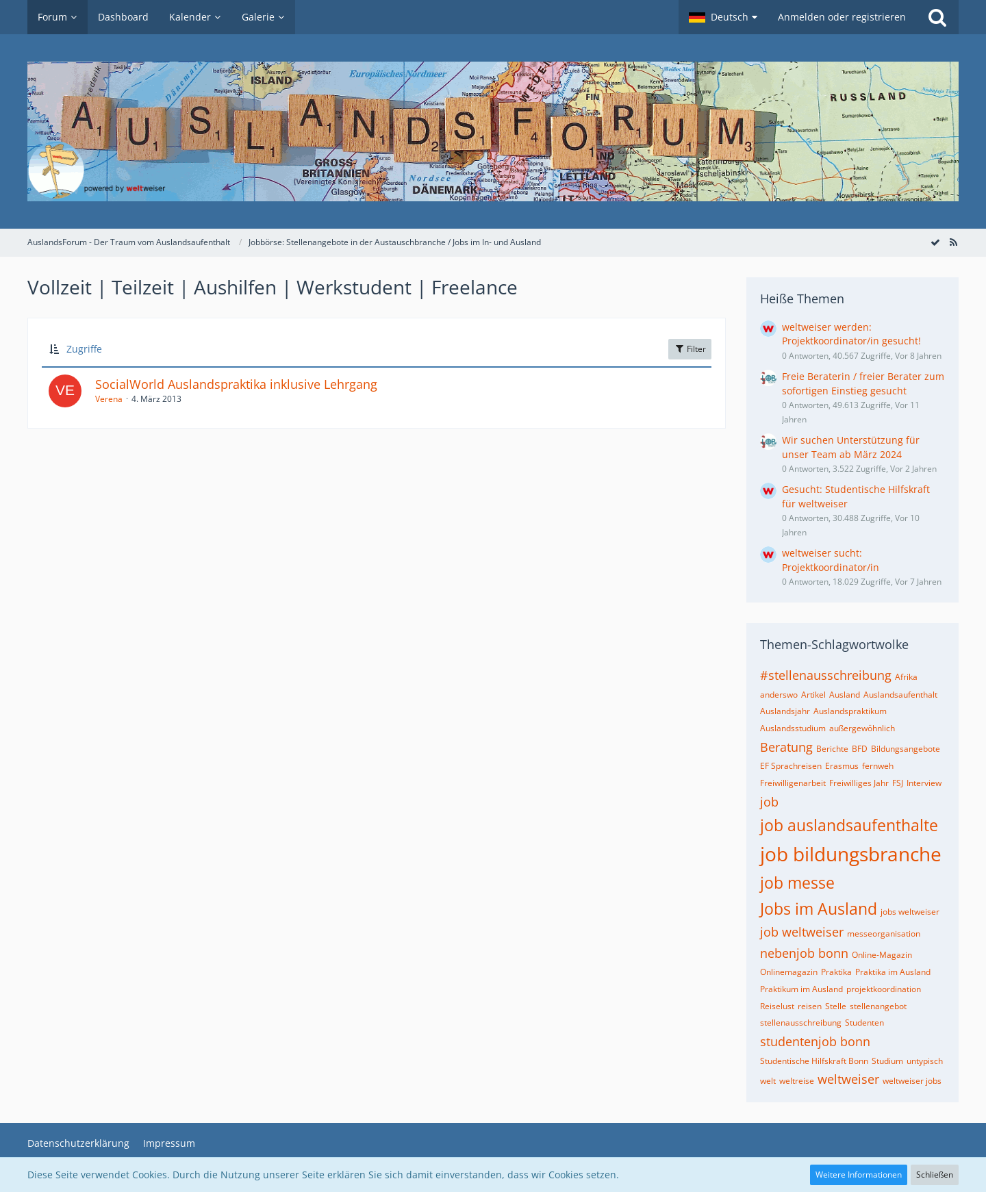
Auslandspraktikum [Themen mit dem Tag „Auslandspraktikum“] (850, 711)
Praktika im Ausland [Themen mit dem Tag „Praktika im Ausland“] (893, 972)
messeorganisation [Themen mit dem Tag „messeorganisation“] (883, 933)
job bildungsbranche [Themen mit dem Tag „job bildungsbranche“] (850, 854)
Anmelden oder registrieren (842, 16)
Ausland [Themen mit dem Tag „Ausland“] (844, 694)
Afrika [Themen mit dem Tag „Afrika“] (906, 677)
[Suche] (937, 17)
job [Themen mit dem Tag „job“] (769, 802)
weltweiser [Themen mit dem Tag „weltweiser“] (848, 1079)
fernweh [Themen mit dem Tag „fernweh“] (878, 766)
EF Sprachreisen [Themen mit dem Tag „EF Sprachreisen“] (791, 766)
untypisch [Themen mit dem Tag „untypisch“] (925, 1061)
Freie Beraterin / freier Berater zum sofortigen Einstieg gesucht (863, 383)
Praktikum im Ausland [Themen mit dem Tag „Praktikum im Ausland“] (801, 989)
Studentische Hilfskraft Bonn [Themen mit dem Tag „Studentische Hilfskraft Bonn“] (814, 1061)
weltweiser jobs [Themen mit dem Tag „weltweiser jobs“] (912, 1081)
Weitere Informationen (859, 1174)
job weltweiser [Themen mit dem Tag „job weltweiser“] (802, 932)
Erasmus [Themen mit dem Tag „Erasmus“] (842, 766)
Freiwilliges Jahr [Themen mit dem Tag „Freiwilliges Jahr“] (859, 783)
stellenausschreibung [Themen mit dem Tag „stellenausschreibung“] (801, 1022)
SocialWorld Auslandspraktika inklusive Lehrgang (236, 384)
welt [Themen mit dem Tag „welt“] (768, 1081)
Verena (109, 399)
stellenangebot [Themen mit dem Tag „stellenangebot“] (878, 1006)
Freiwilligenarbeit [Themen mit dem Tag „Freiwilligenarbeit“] (793, 783)
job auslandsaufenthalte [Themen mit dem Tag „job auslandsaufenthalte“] (849, 825)
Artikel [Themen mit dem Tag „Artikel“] (813, 694)
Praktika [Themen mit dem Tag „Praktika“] (836, 972)
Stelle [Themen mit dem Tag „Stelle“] (835, 1006)
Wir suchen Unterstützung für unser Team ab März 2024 (851, 447)
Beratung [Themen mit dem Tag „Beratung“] (786, 747)
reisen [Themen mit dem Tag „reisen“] (810, 1006)
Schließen (934, 1174)
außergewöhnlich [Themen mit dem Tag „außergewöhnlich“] (862, 728)
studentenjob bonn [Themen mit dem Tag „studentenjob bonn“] (815, 1041)
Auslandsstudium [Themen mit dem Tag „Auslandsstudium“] (793, 728)
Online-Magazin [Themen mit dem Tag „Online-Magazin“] (882, 955)
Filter (690, 349)
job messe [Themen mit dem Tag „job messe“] (797, 882)
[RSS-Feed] (953, 242)
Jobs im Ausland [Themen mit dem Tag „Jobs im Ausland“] (818, 909)
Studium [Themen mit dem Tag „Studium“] (887, 1061)
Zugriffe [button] (84, 348)
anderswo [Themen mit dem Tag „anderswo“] (779, 694)
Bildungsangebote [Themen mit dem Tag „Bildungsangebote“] (905, 748)
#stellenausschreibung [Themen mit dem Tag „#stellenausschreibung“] (826, 675)
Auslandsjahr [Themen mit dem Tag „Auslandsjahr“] (785, 711)
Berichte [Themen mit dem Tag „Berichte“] (832, 748)
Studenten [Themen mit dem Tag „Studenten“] (864, 1022)
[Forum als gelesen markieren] (935, 242)
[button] (723, 17)
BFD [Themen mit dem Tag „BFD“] (860, 748)
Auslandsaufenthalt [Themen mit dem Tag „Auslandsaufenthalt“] (900, 694)
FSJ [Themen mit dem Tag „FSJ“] (897, 783)
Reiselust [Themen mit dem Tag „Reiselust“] (777, 1006)
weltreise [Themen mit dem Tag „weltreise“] (796, 1081)
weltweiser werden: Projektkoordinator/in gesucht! (851, 334)
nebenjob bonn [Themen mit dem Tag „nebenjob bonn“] (804, 953)
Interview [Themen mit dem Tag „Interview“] (924, 783)
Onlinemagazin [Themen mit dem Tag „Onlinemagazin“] (789, 972)
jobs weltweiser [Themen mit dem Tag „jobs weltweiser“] (910, 911)
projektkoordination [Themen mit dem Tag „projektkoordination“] (883, 989)
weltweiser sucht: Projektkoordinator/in (830, 560)
